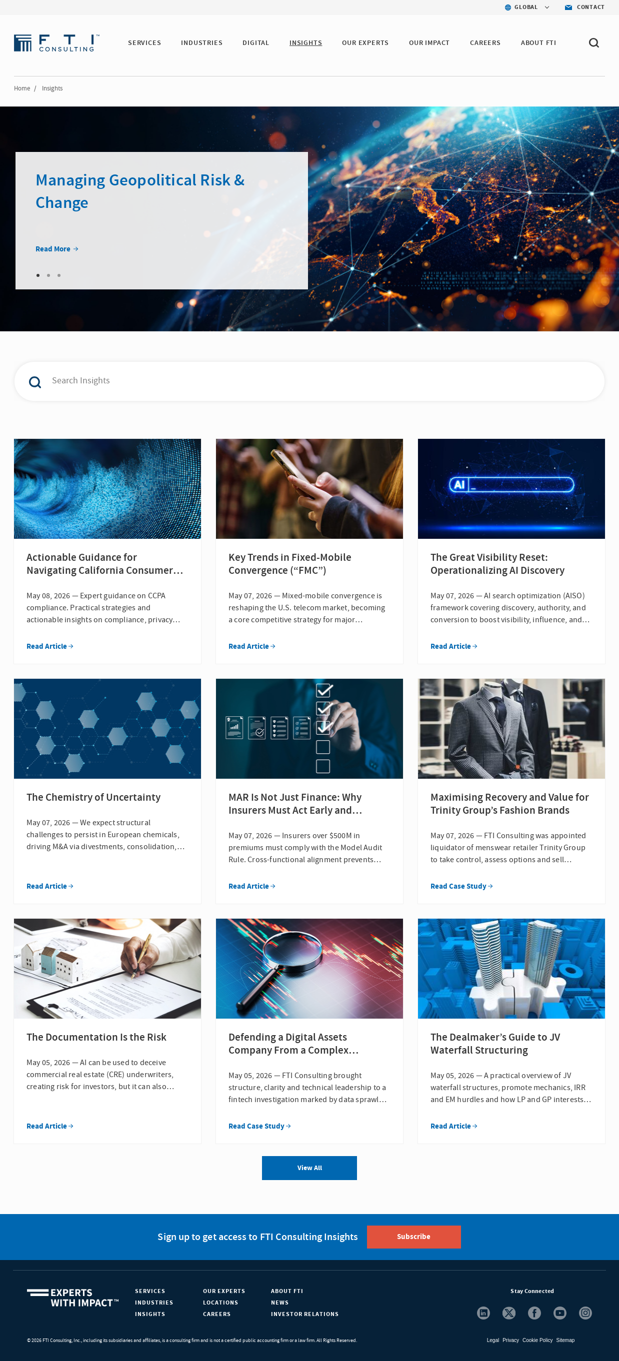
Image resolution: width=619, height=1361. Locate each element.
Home (22, 88)
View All (310, 1168)
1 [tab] (38, 275)
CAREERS (485, 42)
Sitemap (565, 1340)
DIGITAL (256, 42)
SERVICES (144, 42)
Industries (154, 1303)
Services (150, 1291)
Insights (150, 1314)
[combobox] (288, 381)
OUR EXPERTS (365, 42)
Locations (220, 1303)
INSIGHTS (306, 42)
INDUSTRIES (201, 42)
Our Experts (224, 1291)
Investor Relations (305, 1314)
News (280, 1303)
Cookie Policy (537, 1340)
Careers (217, 1314)
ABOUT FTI (538, 42)
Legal (493, 1340)
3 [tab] (59, 275)
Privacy (510, 1340)
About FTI (287, 1291)
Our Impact (429, 42)
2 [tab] (48, 275)
